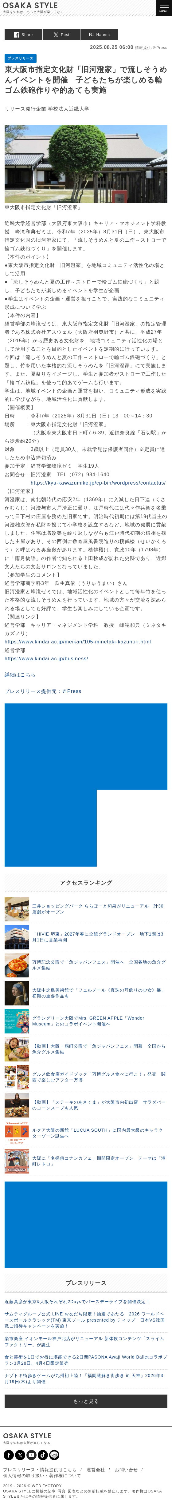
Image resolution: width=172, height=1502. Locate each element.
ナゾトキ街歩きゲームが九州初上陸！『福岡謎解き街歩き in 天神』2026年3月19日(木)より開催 (84, 1378)
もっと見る (86, 1401)
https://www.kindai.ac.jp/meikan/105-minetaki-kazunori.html (78, 641)
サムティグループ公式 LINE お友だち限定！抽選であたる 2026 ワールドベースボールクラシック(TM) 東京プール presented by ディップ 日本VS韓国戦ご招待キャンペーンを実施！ (85, 1319)
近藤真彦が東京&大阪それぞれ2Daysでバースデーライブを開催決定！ (77, 1301)
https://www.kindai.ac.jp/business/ (46, 658)
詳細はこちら (20, 674)
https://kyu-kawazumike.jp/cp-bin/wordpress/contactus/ (98, 482)
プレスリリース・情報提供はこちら (40, 1469)
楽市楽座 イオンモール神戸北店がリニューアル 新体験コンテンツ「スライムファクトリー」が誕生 (84, 1341)
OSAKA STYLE (30, 5)
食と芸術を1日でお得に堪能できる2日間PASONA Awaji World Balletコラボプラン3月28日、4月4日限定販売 (86, 1360)
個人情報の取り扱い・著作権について (42, 1475)
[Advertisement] (86, 746)
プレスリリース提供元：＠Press (43, 691)
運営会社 (96, 1469)
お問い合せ (126, 1469)
